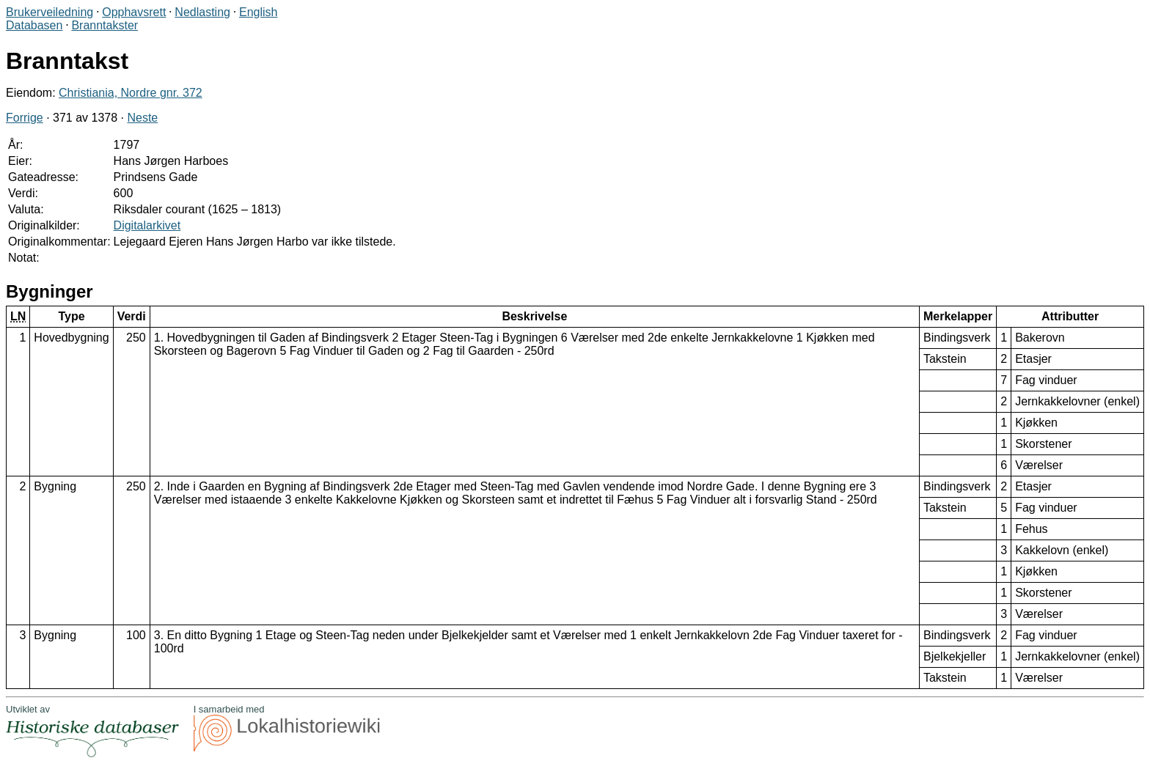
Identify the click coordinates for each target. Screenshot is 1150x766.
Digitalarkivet (147, 225)
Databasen (34, 25)
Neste (142, 117)
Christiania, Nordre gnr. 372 (130, 92)
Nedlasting (202, 12)
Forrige (24, 117)
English (258, 12)
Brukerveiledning (49, 12)
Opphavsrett (134, 12)
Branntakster (104, 25)
